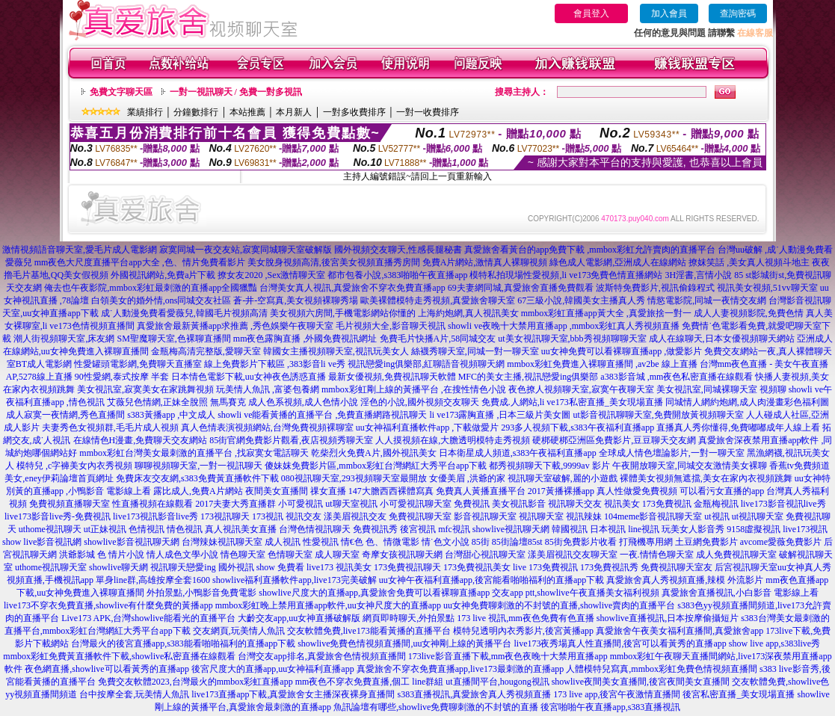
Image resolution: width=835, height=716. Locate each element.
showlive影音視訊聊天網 (131, 542)
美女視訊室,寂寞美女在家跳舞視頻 (145, 389)
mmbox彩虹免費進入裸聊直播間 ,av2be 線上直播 (602, 364)
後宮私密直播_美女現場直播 (739, 694)
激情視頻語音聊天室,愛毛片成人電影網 (79, 249)
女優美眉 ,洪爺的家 (467, 478)
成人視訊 (283, 542)
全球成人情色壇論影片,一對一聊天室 (672, 453)
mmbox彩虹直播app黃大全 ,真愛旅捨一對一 (606, 313)
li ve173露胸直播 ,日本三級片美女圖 (500, 415)
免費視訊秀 (375, 529)
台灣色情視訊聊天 (315, 529)
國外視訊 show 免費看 (261, 567)
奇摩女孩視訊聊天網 (402, 554)
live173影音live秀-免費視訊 (57, 516)
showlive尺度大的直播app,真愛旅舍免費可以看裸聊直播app (374, 592)
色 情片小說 (120, 554)
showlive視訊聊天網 (510, 529)
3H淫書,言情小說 (698, 275)
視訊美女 (622, 504)
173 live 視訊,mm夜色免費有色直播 (525, 618)
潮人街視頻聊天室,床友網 (63, 338)
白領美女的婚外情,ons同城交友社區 (161, 300)
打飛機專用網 (646, 542)
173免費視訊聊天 (407, 567)
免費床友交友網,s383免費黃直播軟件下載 (197, 478)
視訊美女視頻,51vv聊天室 (767, 288)
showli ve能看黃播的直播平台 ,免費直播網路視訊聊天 (322, 415)
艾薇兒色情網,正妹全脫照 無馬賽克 (176, 402)
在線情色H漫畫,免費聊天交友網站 (140, 440)
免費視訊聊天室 (420, 516)
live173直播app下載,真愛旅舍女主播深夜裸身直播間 (293, 694)
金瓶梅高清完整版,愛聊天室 (206, 351)
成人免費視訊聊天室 (736, 554)
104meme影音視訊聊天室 (653, 516)
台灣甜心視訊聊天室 (485, 554)
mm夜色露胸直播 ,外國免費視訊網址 (305, 338)
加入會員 (669, 13)
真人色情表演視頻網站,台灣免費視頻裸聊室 (267, 427)
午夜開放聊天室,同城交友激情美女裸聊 (689, 465)
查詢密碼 (738, 13)
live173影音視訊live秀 (783, 504)
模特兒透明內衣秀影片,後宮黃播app (523, 631)
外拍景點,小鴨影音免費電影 (201, 592)
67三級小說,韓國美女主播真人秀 (581, 300)
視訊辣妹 (584, 516)
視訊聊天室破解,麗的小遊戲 (562, 478)
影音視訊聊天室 (485, 516)
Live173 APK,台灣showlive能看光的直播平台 (148, 618)
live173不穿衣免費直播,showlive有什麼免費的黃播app (108, 605)
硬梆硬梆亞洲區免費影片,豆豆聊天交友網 (614, 440)
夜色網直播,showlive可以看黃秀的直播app (107, 669)
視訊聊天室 (541, 516)
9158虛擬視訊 (753, 529)
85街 (481, 542)
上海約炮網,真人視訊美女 (468, 313)
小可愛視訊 (300, 504)
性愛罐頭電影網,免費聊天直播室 (138, 364)
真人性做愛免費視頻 (637, 491)
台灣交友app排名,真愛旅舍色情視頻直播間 (321, 656)
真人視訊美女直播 (241, 529)
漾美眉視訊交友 (355, 516)
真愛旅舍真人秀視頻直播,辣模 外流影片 (684, 580)
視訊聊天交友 (575, 504)
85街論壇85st (517, 542)
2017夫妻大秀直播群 (235, 504)
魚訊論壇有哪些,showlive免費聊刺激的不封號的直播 (435, 707)
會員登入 (591, 13)
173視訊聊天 (225, 516)
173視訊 (267, 516)
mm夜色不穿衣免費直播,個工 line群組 (369, 681)
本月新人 (294, 112)
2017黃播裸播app (561, 491)
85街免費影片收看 (581, 542)
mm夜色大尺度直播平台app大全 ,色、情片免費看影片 (139, 262)
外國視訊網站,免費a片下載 (163, 275)
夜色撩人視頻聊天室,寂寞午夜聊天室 (581, 389)
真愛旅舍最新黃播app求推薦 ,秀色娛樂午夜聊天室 (235, 326)
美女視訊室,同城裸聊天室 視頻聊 (721, 389)
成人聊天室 (337, 554)
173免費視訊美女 (477, 567)
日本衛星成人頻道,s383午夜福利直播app (518, 453)
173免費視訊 (666, 504)
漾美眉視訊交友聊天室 (572, 554)
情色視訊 (185, 529)
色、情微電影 (392, 542)
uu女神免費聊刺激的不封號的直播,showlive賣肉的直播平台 (559, 605)
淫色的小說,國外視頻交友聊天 (419, 402)
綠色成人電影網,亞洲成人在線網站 (617, 262)
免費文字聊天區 (121, 92)
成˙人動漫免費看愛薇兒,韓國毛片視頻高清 (184, 313)
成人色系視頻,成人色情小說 (303, 402)
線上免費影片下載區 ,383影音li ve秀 (274, 364)
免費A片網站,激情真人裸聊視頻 (485, 262)
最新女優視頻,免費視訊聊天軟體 (392, 376)
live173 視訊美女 (339, 567)
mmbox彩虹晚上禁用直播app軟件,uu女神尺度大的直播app (328, 605)
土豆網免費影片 (706, 542)
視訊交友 (303, 516)
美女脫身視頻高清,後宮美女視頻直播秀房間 (333, 262)
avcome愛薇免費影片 (781, 542)
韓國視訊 (570, 529)
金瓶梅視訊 (716, 504)
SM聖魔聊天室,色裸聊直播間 (173, 338)
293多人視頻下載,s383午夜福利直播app (577, 427)
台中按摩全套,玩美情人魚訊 (134, 694)
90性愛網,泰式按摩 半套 (122, 376)
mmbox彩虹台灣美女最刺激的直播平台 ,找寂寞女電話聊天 (194, 453)
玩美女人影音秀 (693, 529)
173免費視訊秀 (609, 567)
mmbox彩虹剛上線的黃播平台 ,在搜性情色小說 (413, 389)
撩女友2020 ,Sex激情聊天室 (271, 275)
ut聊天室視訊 (351, 504)
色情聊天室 (290, 554)
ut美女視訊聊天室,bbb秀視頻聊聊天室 (572, 338)
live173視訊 (805, 529)
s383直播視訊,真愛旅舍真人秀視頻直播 (474, 694)
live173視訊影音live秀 (155, 516)
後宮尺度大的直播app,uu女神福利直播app (272, 669)
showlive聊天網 (118, 567)
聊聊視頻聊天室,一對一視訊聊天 (198, 465)
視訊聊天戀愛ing (182, 567)
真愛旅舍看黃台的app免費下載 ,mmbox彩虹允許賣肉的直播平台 (589, 249)
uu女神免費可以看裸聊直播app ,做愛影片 (621, 351)
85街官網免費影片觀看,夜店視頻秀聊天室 (291, 440)
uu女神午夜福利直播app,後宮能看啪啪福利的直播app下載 (492, 580)
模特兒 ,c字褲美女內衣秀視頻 (74, 465)
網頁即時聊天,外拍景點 (409, 618)
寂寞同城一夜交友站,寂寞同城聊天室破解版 (245, 249)
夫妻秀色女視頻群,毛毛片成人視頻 (110, 427)
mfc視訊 (454, 529)
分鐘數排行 (195, 112)
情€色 (352, 542)
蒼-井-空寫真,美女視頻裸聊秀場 (295, 300)
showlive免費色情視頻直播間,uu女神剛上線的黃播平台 (404, 643)
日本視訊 (608, 529)
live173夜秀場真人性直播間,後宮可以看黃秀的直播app (620, 643)
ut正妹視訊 (105, 529)
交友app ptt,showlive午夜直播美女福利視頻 (575, 592)
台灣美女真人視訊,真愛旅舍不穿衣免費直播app (352, 288)
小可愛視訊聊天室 (416, 504)
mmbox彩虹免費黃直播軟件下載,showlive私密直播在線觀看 (119, 656)
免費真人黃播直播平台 (481, 491)
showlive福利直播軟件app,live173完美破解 (294, 580)
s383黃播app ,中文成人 (171, 415)
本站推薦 (247, 112)
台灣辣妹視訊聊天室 (222, 542)
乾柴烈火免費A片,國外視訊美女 (374, 453)
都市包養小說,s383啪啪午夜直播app (397, 275)
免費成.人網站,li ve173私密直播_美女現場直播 (572, 402)
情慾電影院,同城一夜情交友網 (706, 300)
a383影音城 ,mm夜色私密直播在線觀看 (676, 376)
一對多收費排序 (354, 112)
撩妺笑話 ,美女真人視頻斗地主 (749, 262)
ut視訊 (716, 516)
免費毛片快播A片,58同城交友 (438, 338)
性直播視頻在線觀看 (152, 504)
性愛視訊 (321, 542)
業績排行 (145, 112)
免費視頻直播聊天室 (69, 504)
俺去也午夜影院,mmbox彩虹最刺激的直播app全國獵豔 (150, 288)
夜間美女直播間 (276, 491)
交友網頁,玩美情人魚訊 (239, 631)
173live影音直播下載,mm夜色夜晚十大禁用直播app (508, 656)
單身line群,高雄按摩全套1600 (153, 580)
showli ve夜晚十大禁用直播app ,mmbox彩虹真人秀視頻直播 (564, 326)
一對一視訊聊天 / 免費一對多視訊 (236, 92)
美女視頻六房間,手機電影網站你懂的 (343, 313)
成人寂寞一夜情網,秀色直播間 (65, 415)
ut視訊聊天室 (757, 516)
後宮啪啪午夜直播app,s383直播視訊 (610, 707)
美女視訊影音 (519, 504)
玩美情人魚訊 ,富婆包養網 (267, 389)
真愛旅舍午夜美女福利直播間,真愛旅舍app (679, 631)
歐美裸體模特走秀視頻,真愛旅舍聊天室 (437, 300)
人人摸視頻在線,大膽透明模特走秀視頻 (452, 440)
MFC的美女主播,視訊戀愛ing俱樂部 (528, 376)
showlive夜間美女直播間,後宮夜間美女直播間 (641, 681)
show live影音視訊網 (41, 542)
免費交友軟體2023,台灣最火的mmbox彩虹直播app (195, 681)
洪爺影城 (77, 554)
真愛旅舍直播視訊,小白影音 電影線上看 (740, 592)
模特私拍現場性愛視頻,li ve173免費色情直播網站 (565, 275)
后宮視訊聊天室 (746, 567)
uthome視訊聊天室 (51, 567)
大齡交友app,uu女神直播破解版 (299, 618)
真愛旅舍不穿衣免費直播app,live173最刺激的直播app (460, 669)
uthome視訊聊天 (50, 529)
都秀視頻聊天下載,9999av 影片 (549, 465)
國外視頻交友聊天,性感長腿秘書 (398, 249)
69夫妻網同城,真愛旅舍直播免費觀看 (521, 288)
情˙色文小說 (445, 542)
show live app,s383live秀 (774, 643)
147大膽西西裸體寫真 (391, 491)
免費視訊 (472, 504)
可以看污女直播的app (722, 491)
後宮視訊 (418, 529)
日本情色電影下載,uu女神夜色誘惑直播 (248, 376)
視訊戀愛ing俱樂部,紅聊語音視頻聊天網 (426, 364)
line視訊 (643, 529)
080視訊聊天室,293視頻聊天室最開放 (354, 478)
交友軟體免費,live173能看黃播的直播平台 (369, 631)
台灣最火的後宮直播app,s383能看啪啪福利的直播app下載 (183, 643)
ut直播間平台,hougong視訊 (497, 681)
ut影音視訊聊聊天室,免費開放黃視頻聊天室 (658, 415)
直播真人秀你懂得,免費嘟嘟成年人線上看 (738, 427)
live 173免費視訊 (545, 567)
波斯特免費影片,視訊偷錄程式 (655, 288)
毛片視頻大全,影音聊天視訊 (391, 326)
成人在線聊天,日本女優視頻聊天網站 (722, 338)
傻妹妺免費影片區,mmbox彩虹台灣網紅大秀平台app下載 (376, 465)
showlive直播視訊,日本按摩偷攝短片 (668, 618)
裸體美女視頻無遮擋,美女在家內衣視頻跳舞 (706, 478)
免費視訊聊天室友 (676, 567)
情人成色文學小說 (182, 554)
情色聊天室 (243, 554)
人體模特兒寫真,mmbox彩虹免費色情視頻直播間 (661, 669)
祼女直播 (328, 491)
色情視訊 (146, 529)
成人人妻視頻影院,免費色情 (749, 313)
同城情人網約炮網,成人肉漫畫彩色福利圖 (747, 402)
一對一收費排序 (427, 112)
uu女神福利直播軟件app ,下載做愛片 (427, 427)
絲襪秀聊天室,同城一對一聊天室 (475, 351)
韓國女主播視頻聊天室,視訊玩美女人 (336, 351)
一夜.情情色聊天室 (657, 554)
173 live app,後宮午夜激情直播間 (616, 694)
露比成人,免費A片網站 (198, 491)
